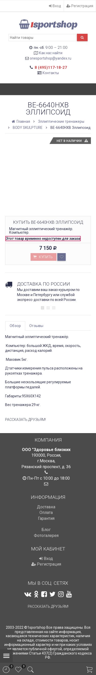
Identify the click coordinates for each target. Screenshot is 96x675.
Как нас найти (50, 53)
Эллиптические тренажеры (61, 121)
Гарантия (46, 518)
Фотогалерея (46, 535)
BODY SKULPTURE (28, 128)
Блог (46, 529)
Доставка (46, 506)
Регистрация (79, 6)
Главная (21, 121)
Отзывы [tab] (36, 325)
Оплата (46, 512)
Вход (55, 6)
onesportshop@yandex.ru (50, 58)
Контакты (51, 73)
